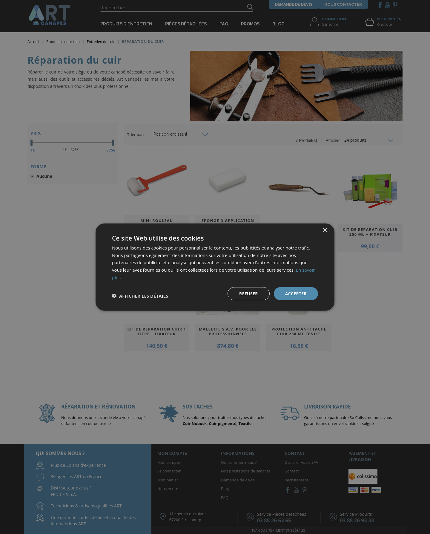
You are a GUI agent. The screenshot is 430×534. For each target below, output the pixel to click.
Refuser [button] (248, 293)
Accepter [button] (296, 293)
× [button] (324, 230)
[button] (140, 296)
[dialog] (215, 267)
